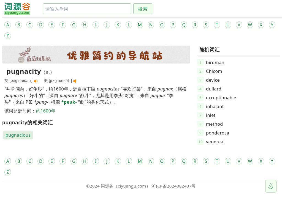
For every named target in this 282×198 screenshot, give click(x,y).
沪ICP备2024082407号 (173, 185)
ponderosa (217, 133)
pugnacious (18, 135)
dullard (213, 89)
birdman (215, 62)
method (214, 124)
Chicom (214, 71)
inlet (211, 115)
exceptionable (221, 98)
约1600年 (46, 111)
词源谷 (107, 185)
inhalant (215, 106)
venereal (215, 142)
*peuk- (69, 102)
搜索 (143, 9)
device (213, 80)
